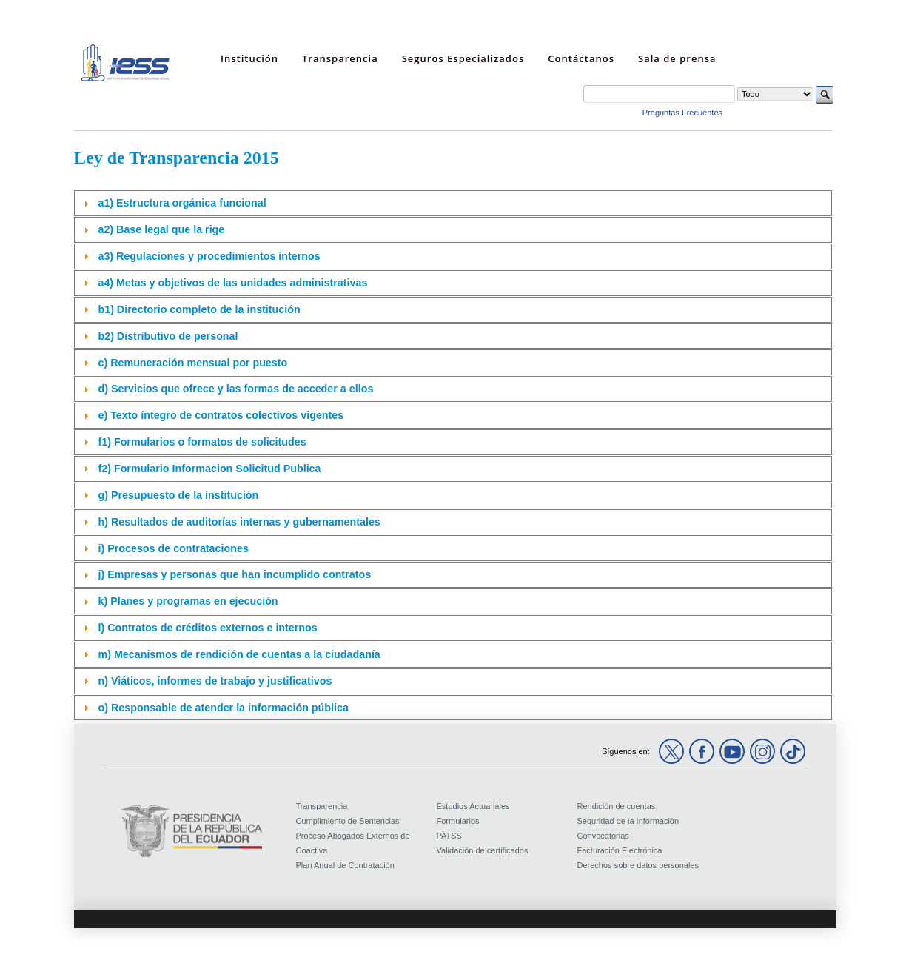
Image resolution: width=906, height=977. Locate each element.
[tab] (453, 203)
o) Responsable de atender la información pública (223, 708)
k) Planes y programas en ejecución (188, 601)
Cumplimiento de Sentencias (348, 820)
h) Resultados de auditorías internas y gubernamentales (239, 522)
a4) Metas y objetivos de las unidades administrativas (232, 283)
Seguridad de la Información (628, 820)
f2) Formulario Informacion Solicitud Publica (209, 468)
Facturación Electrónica (619, 850)
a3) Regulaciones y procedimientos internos (209, 256)
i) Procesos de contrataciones (173, 548)
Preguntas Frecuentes (682, 112)
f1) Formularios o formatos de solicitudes (202, 442)
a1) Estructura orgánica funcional (182, 203)
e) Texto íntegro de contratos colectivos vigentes (220, 415)
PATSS (449, 835)
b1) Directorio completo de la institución (199, 309)
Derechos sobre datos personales (638, 865)
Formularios (458, 820)
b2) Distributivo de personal (168, 336)
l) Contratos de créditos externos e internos (207, 628)
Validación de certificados (482, 850)
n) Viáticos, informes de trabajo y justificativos (215, 681)
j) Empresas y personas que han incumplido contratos (234, 574)
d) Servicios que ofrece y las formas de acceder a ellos (235, 389)
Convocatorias (603, 835)
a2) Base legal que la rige (161, 229)
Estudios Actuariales (473, 806)
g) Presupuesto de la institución (178, 495)
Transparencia (322, 806)
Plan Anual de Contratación (345, 865)
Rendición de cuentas (616, 806)
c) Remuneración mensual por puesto (192, 363)
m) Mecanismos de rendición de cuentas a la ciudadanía (239, 654)
